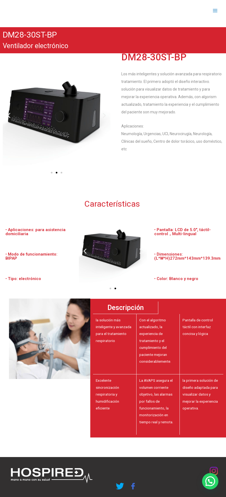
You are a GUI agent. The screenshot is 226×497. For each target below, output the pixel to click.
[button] (51, 172)
